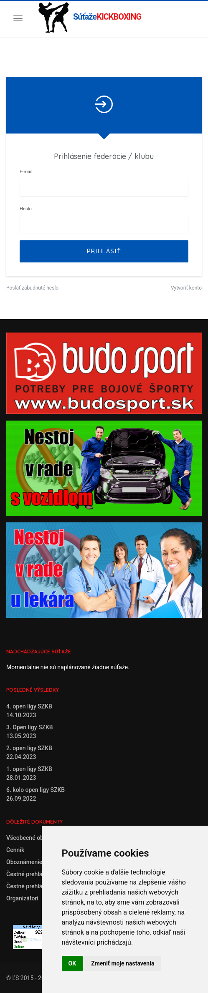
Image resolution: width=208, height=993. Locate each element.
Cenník (15, 850)
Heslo (26, 209)
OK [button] (72, 963)
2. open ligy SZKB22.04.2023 (29, 752)
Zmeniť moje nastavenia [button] (122, 963)
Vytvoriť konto (186, 288)
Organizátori (22, 898)
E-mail (26, 171)
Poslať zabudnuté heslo (32, 288)
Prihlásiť (104, 251)
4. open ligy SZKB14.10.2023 (29, 710)
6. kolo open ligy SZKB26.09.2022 (35, 794)
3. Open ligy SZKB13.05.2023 (29, 731)
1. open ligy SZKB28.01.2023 (29, 773)
